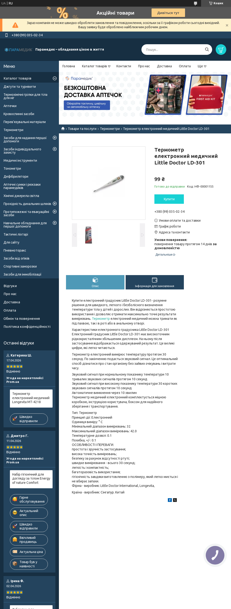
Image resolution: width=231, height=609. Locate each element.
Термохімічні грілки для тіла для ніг (25, 96)
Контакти (123, 66)
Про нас (144, 66)
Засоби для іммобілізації (22, 274)
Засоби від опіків (16, 258)
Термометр (101, 319)
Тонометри (12, 168)
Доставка (164, 66)
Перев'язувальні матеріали (25, 122)
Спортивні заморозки (20, 266)
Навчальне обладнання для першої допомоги (25, 224)
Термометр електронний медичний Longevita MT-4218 (31, 398)
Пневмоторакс (15, 250)
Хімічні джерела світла (21, 196)
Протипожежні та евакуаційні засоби (26, 213)
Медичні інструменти (20, 160)
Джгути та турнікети (20, 86)
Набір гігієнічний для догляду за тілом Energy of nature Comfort (31, 479)
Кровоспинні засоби (19, 114)
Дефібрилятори (16, 176)
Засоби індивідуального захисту (22, 150)
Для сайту (11, 242)
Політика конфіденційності (27, 327)
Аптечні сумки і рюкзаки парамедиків (22, 186)
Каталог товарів (94, 66)
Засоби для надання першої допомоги (25, 139)
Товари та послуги (82, 129)
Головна (68, 66)
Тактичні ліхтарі (16, 234)
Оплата (185, 66)
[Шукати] (207, 49)
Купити (169, 199)
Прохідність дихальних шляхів (27, 204)
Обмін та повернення (22, 319)
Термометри (110, 129)
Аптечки (10, 106)
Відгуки (10, 286)
